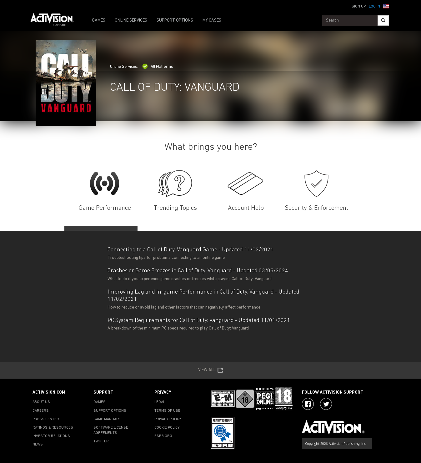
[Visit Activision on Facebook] (308, 404)
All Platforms (157, 67)
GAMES (98, 20)
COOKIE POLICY (167, 428)
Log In (374, 6)
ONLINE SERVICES (131, 20)
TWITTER (101, 441)
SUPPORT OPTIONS (175, 20)
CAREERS (41, 411)
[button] (386, 6)
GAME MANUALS (107, 419)
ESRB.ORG (163, 436)
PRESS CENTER (46, 419)
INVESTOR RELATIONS (51, 436)
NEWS (38, 444)
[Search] (383, 20)
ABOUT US (41, 402)
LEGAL (159, 402)
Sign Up (359, 6)
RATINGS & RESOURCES (53, 428)
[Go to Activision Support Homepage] (55, 20)
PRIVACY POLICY (167, 419)
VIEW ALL (210, 370)
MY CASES (212, 20)
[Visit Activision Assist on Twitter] (326, 404)
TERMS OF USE (167, 411)
